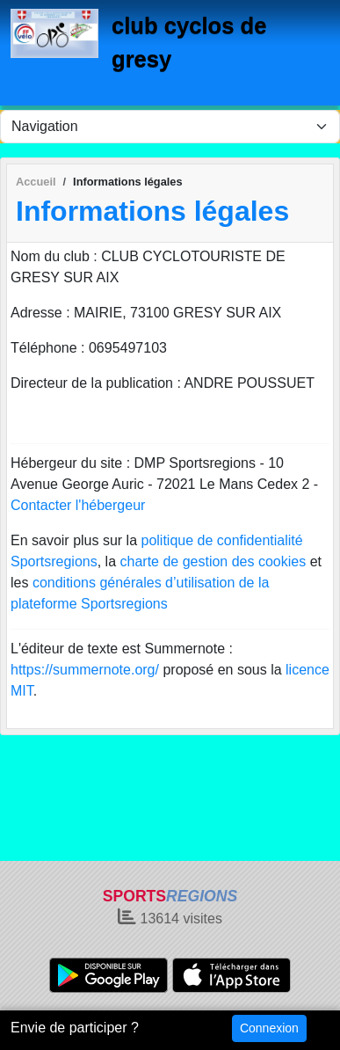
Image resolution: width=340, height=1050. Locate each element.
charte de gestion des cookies (213, 561)
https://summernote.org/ (85, 669)
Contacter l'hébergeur (78, 505)
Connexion (269, 1028)
